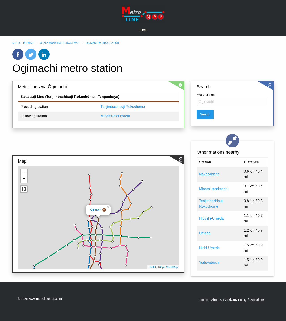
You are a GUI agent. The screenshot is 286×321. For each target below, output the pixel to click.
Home (143, 30)
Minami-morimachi (115, 116)
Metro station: (206, 95)
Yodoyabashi (209, 262)
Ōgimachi (96, 209)
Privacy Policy (236, 300)
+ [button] (24, 172)
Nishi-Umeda (209, 248)
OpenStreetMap (169, 267)
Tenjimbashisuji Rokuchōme (123, 107)
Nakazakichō (209, 174)
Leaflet (152, 267)
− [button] (24, 179)
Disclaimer (256, 300)
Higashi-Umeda (211, 218)
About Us (217, 300)
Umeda (205, 233)
